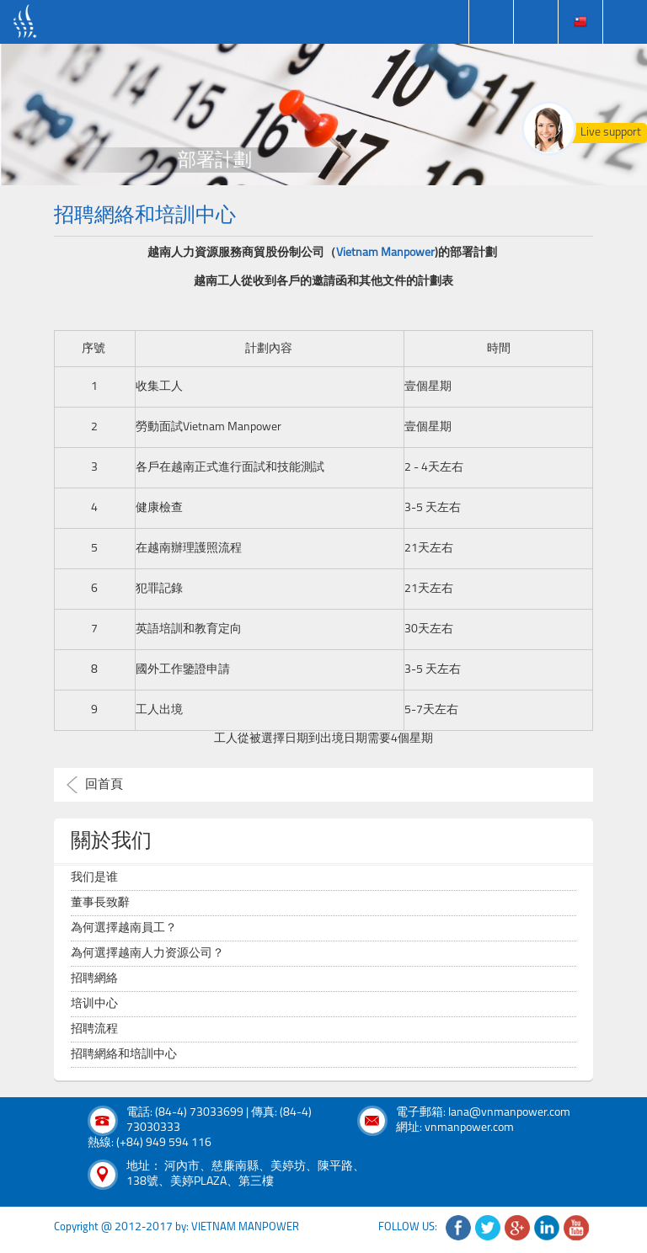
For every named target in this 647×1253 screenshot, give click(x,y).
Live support (610, 132)
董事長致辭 (100, 903)
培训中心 (94, 1004)
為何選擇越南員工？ (124, 928)
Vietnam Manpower (385, 253)
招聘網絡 (94, 979)
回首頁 (104, 785)
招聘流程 (94, 1029)
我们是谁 (94, 878)
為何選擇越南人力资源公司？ (147, 953)
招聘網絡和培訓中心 (124, 1054)
